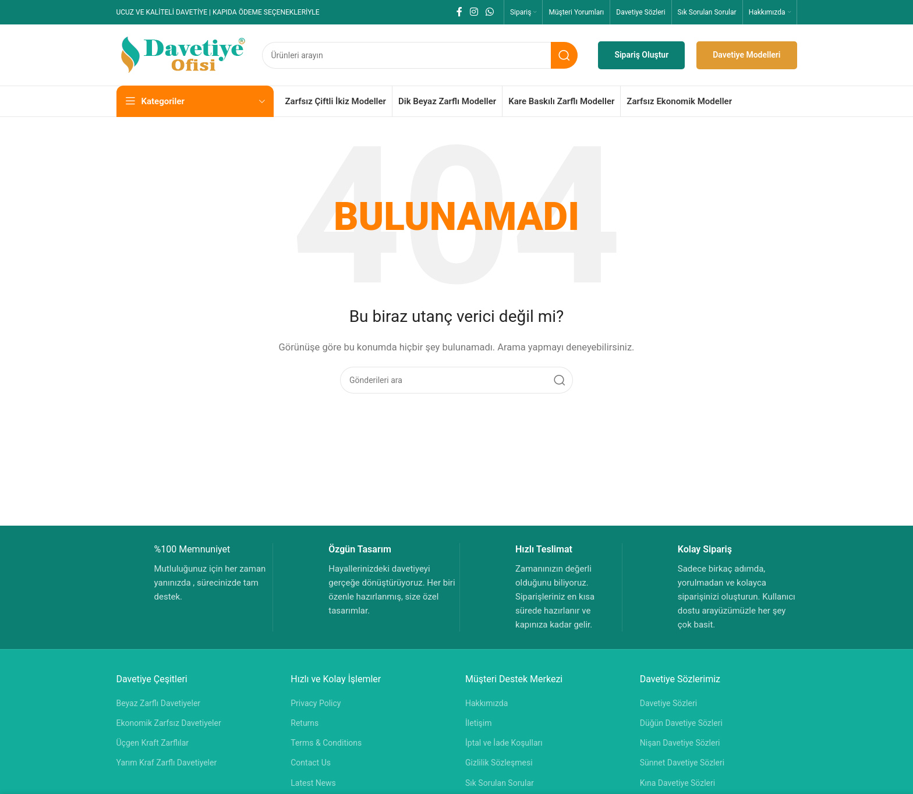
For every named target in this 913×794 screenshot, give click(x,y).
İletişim (478, 723)
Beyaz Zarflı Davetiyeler (158, 703)
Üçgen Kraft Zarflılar (152, 742)
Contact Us (311, 762)
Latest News (313, 783)
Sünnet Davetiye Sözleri (682, 762)
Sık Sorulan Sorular (499, 783)
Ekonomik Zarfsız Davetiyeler (168, 723)
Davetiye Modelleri (746, 54)
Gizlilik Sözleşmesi (499, 762)
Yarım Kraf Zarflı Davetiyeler (166, 762)
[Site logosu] (183, 54)
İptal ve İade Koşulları (504, 742)
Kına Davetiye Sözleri (677, 783)
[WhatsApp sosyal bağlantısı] (490, 12)
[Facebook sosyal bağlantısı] (459, 12)
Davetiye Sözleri (668, 703)
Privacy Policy (316, 703)
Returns (305, 723)
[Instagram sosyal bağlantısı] (474, 12)
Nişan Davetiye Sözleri (680, 742)
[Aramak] (420, 55)
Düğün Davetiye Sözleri (681, 723)
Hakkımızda (486, 703)
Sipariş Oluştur (641, 54)
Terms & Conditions (326, 742)
